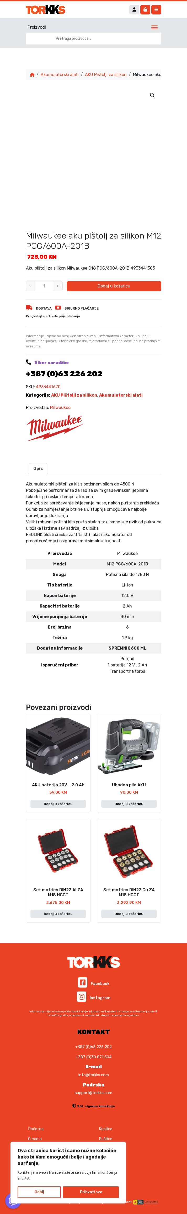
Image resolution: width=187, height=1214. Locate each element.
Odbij (39, 1192)
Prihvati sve (91, 1192)
